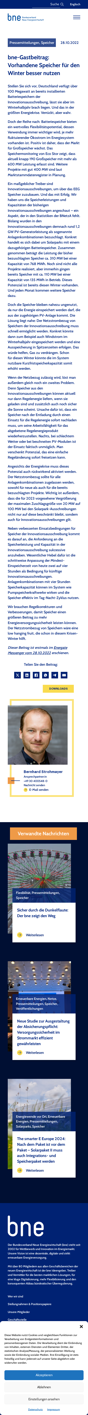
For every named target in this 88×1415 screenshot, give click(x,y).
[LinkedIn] (26, 675)
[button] (81, 1326)
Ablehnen (44, 1387)
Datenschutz (35, 1409)
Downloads (58, 688)
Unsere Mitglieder (19, 1312)
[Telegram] (54, 675)
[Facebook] (36, 675)
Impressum (53, 1409)
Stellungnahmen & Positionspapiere (29, 1304)
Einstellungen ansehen (44, 1399)
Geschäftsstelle (17, 1319)
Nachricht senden (34, 785)
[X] (17, 675)
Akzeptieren (44, 1375)
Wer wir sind (15, 1296)
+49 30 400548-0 (35, 781)
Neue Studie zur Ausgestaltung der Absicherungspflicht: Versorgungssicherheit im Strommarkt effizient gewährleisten (43, 1032)
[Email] (64, 675)
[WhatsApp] (45, 675)
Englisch (75, 4)
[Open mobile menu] (76, 17)
